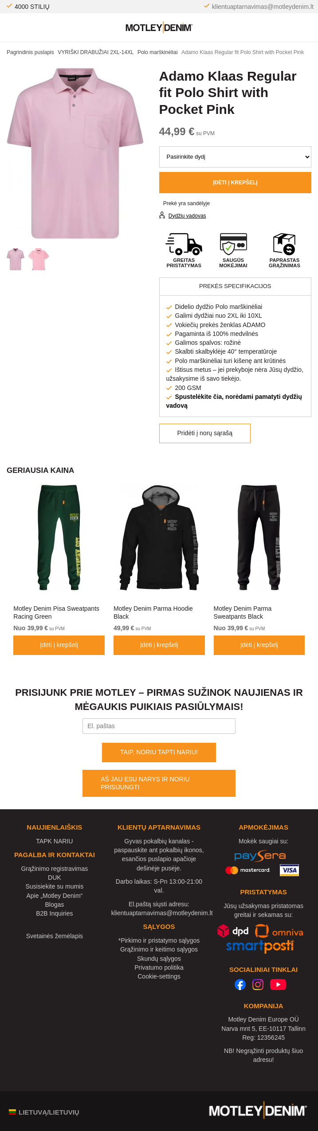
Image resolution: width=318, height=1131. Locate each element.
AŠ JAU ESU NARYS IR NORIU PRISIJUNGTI (145, 783)
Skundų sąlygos (159, 958)
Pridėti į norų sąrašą (205, 433)
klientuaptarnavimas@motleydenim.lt (263, 6)
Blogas (54, 904)
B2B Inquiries (54, 913)
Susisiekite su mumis (55, 886)
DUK (54, 877)
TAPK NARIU (54, 841)
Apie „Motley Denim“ (54, 895)
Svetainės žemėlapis (54, 936)
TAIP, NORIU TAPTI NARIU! (159, 752)
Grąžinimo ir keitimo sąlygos (159, 949)
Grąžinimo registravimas (54, 868)
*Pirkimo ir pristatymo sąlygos (159, 940)
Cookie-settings (159, 976)
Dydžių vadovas (187, 216)
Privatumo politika (159, 967)
